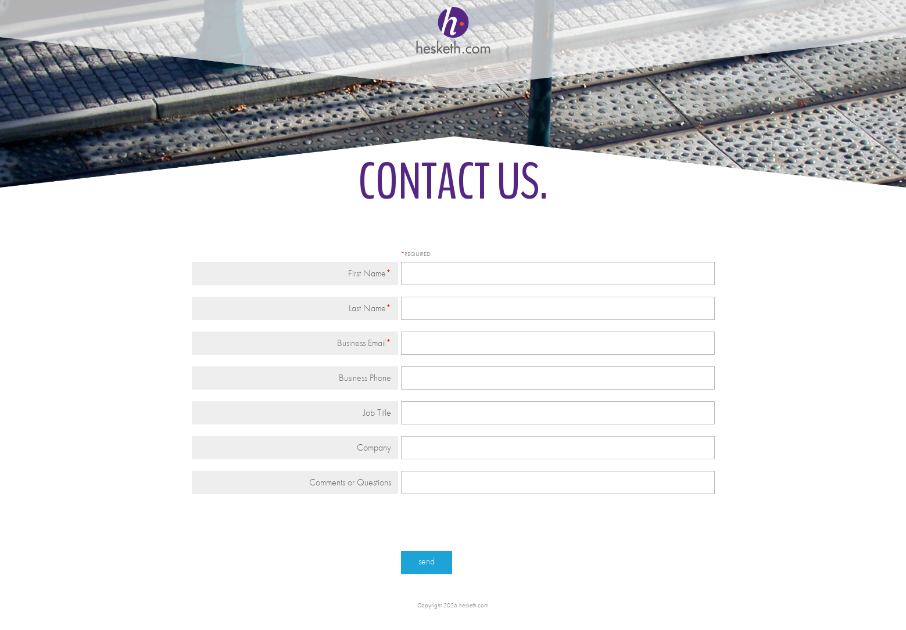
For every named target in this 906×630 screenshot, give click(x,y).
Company (374, 447)
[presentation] (280, 528)
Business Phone (365, 378)
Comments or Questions (350, 482)
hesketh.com (453, 29)
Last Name (367, 308)
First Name (367, 273)
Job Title (377, 412)
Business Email (361, 343)
